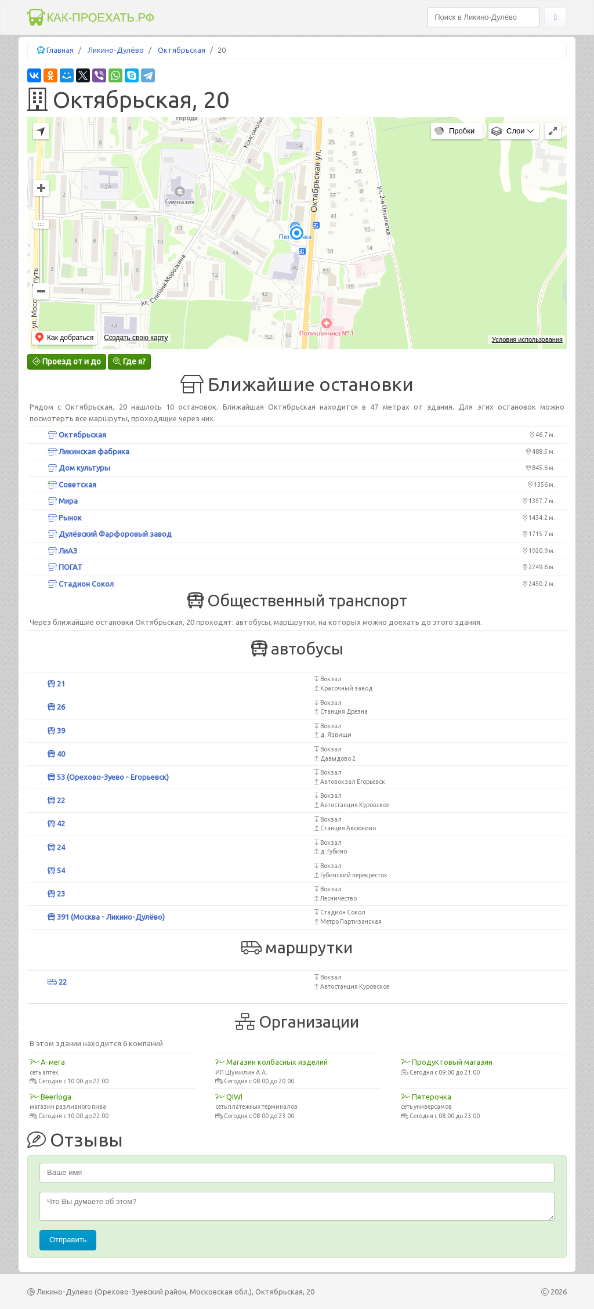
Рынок (65, 518)
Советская (72, 484)
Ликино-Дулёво (116, 50)
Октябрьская (181, 50)
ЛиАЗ (62, 551)
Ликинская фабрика (88, 451)
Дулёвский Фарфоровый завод (110, 534)
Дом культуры (79, 468)
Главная (60, 50)
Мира (63, 501)
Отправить (67, 1239)
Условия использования (527, 339)
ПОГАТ (65, 567)
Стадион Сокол (81, 584)
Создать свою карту (136, 338)
